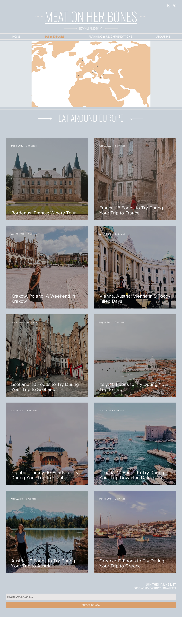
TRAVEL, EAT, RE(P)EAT (91, 28)
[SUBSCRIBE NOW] (91, 605)
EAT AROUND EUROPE (91, 117)
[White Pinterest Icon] (174, 5)
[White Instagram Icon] (169, 5)
